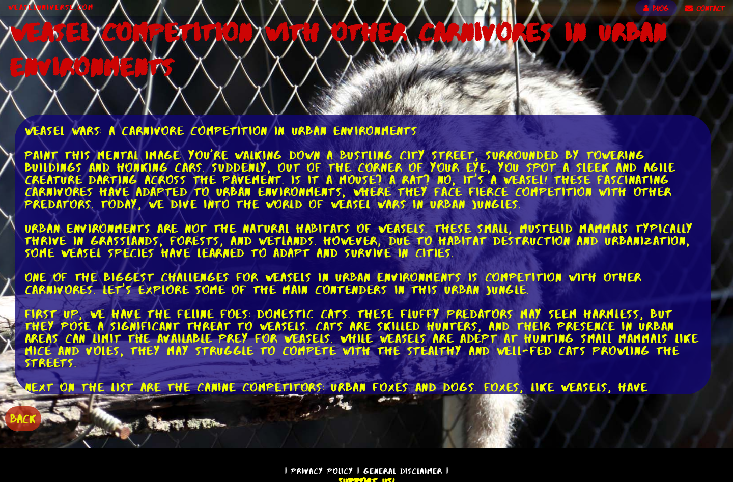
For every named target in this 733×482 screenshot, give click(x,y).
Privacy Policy (322, 471)
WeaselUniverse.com (51, 7)
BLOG (656, 8)
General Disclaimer (402, 471)
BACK (23, 418)
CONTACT (705, 8)
